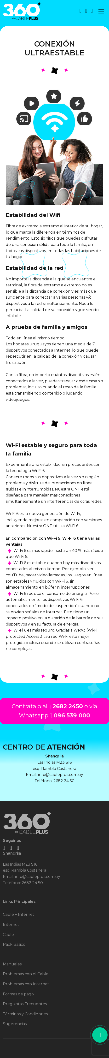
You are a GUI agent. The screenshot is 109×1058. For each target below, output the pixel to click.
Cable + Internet (18, 914)
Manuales (12, 964)
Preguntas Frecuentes (25, 1004)
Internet (11, 924)
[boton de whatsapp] (86, 11)
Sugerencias (15, 1024)
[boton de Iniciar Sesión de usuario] (92, 11)
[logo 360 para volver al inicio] (22, 11)
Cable (8, 934)
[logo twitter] (18, 848)
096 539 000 (72, 715)
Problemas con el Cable (25, 974)
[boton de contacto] (80, 11)
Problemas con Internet (26, 984)
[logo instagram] (11, 848)
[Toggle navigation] (101, 11)
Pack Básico (14, 944)
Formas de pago (18, 994)
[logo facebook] (4, 848)
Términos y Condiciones (25, 1014)
